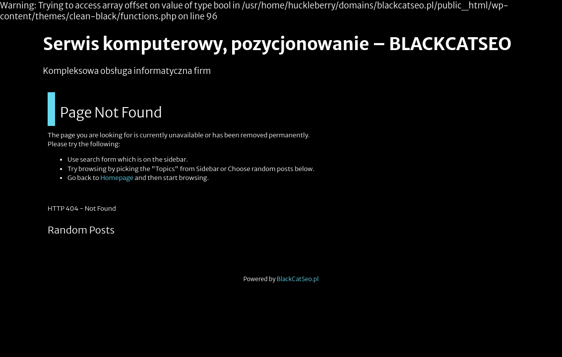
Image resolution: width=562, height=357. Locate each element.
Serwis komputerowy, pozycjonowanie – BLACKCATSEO (277, 44)
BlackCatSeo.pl (298, 279)
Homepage (116, 178)
